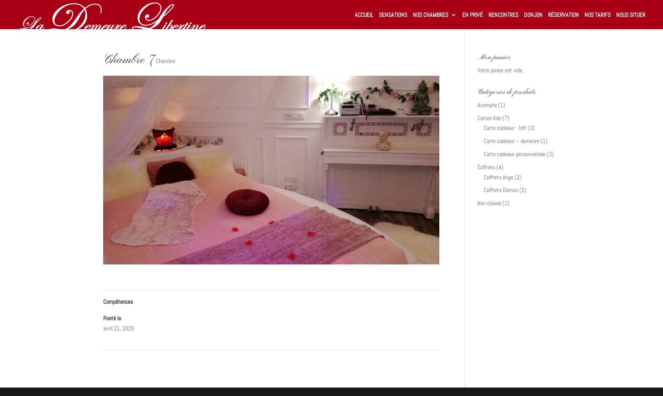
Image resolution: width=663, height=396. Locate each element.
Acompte (487, 105)
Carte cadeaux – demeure (511, 141)
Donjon (533, 15)
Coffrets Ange (498, 177)
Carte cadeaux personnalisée (514, 154)
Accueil (364, 15)
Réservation (563, 15)
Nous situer (630, 15)
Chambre (165, 61)
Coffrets (486, 167)
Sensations (393, 15)
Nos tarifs (597, 15)
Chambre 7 (118, 361)
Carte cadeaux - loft (505, 128)
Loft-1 (429, 361)
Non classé (489, 203)
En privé (472, 15)
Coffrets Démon (501, 190)
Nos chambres (430, 15)
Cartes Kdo (489, 118)
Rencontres (503, 15)
